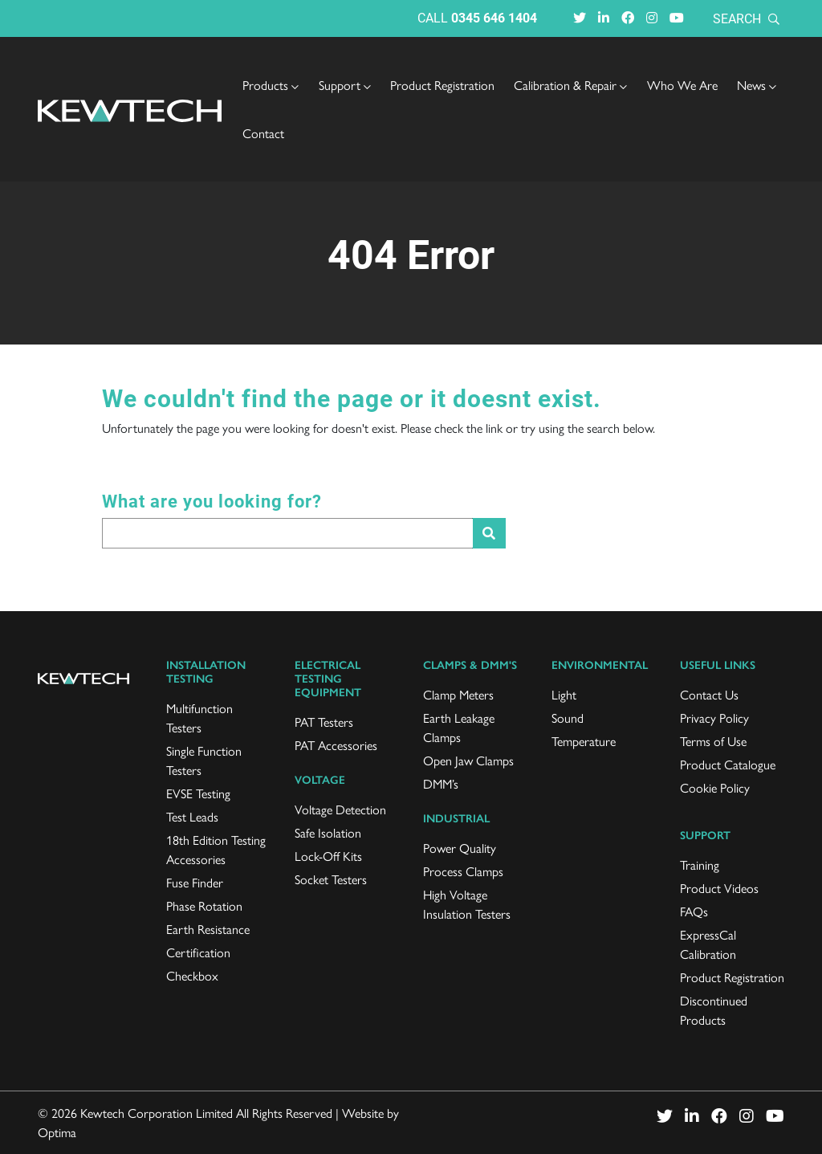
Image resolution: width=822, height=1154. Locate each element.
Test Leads (192, 816)
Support (345, 84)
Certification (198, 952)
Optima (57, 1132)
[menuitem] (270, 85)
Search (746, 18)
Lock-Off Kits (328, 855)
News (756, 84)
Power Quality (459, 847)
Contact (263, 133)
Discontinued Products (713, 1010)
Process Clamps (463, 871)
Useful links (717, 665)
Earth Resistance (208, 929)
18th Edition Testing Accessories (216, 849)
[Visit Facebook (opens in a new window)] (627, 17)
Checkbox (192, 975)
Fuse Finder (194, 882)
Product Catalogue (727, 764)
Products (270, 84)
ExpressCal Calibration (708, 944)
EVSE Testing (198, 793)
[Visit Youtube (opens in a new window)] (676, 17)
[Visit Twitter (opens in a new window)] (579, 17)
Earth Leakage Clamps (458, 727)
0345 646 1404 (494, 17)
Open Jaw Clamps (468, 760)
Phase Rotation (204, 905)
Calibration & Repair (570, 84)
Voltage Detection (340, 809)
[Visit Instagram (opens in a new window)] (651, 17)
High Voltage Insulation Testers (467, 904)
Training (699, 864)
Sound (567, 717)
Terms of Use (713, 741)
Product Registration (442, 84)
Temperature (583, 741)
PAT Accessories (336, 745)
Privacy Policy (714, 717)
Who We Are (682, 84)
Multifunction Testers (199, 717)
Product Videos (719, 888)
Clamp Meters (458, 694)
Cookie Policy (715, 787)
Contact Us (709, 694)
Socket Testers (331, 879)
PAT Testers (324, 721)
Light (563, 694)
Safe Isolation (328, 832)
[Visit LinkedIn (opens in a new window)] (603, 17)
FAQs (694, 911)
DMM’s (440, 783)
